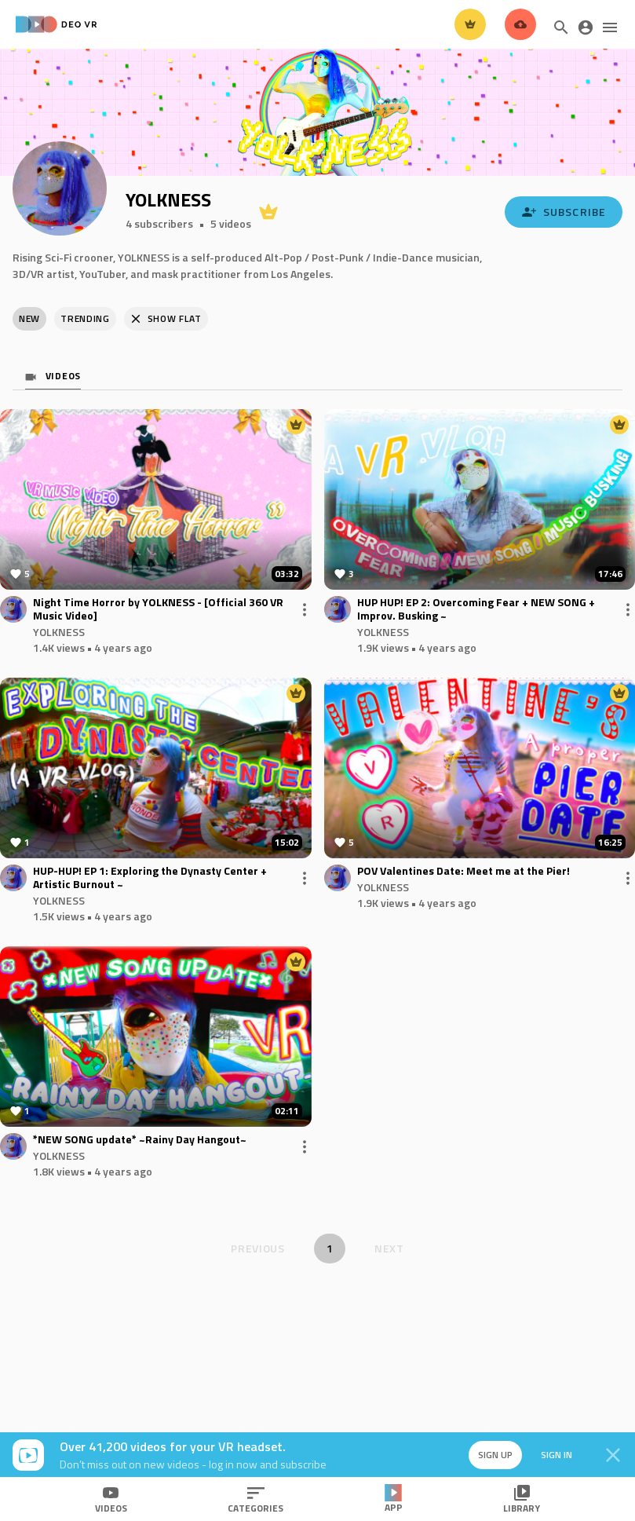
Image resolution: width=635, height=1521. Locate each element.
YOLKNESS (59, 631)
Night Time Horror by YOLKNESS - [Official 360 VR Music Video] (158, 609)
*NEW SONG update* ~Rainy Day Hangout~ (139, 1139)
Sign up (495, 1454)
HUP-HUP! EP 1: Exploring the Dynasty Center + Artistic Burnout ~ (150, 878)
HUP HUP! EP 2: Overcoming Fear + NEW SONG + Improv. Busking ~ (476, 609)
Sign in (556, 1454)
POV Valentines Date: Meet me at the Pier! (463, 871)
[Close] (613, 1455)
